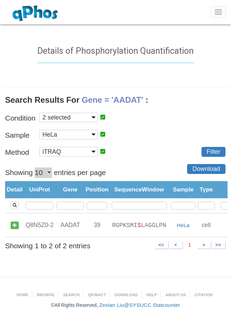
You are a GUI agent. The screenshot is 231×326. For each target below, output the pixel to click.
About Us (176, 295)
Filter (213, 151)
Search (71, 295)
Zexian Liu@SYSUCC (125, 305)
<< (161, 245)
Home (22, 295)
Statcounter (166, 305)
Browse (45, 295)
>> (218, 245)
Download (206, 168)
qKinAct (97, 295)
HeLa (183, 225)
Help (151, 295)
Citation (204, 295)
